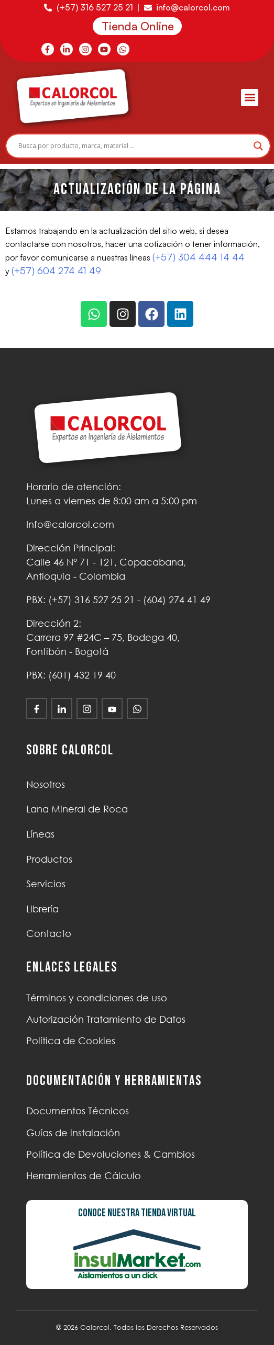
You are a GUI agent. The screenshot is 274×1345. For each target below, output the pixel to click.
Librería (42, 908)
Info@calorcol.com (70, 524)
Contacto (48, 933)
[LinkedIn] (61, 708)
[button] (249, 97)
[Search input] (133, 146)
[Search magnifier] (258, 146)
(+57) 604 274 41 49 (56, 270)
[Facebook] (36, 708)
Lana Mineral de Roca (77, 809)
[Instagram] (86, 708)
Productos (49, 859)
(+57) (91, 599)
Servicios (45, 883)
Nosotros (45, 784)
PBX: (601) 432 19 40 (71, 675)
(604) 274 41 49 (177, 599)
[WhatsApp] (137, 708)
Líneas (40, 834)
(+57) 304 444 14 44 (198, 257)
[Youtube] (112, 708)
